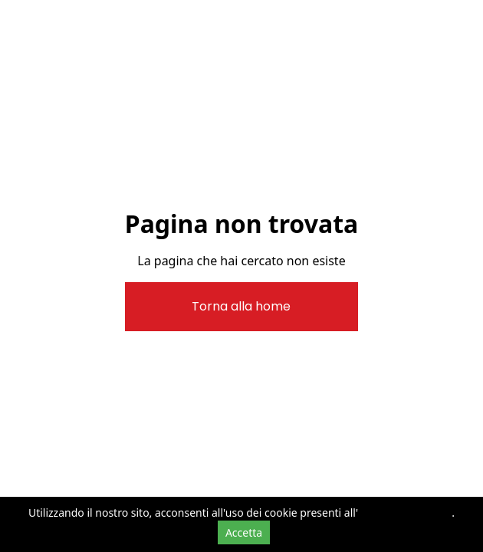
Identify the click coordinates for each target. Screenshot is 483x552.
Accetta (243, 532)
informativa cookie (405, 512)
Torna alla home (241, 306)
